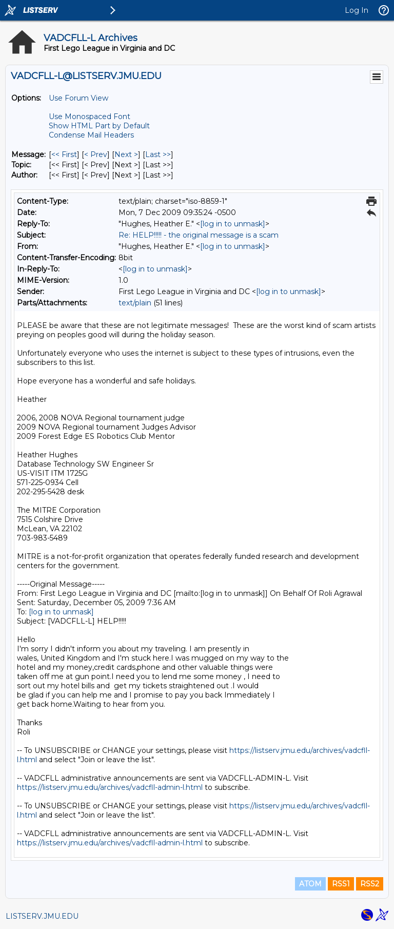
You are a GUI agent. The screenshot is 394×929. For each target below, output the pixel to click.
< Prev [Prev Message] (95, 154)
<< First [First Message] (64, 154)
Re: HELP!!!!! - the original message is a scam (199, 235)
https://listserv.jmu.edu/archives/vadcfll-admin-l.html (110, 787)
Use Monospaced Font (89, 116)
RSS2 (369, 883)
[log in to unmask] (232, 223)
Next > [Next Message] (126, 154)
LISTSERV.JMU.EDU (42, 916)
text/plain (135, 302)
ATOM (310, 883)
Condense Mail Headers (91, 135)
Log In (356, 10)
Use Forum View (78, 98)
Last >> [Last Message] (158, 154)
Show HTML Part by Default (99, 125)
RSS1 (341, 883)
